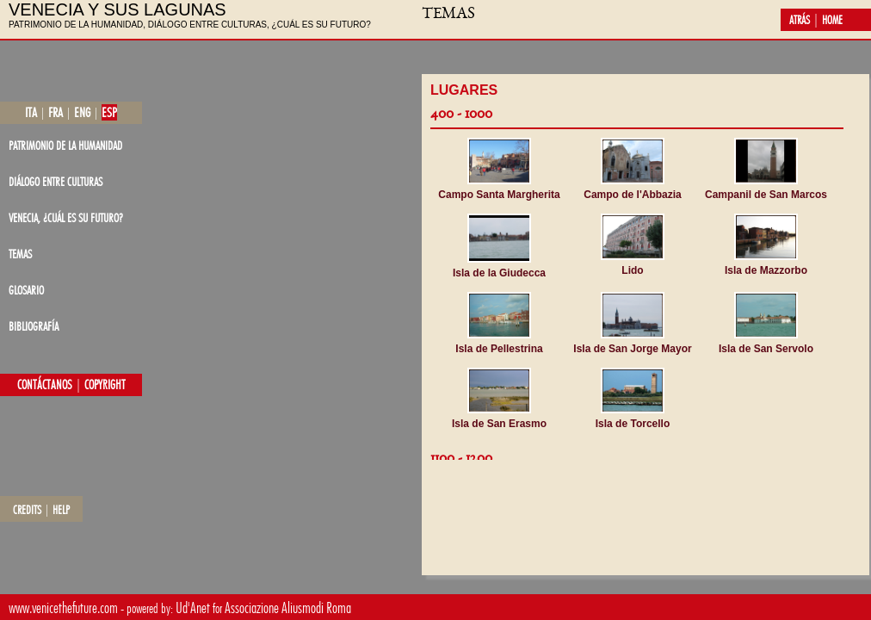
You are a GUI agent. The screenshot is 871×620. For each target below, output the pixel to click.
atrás (799, 20)
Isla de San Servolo (766, 349)
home (832, 20)
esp (109, 112)
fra (55, 112)
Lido (632, 270)
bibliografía (34, 326)
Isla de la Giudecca (499, 273)
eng (82, 112)
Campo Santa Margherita (498, 195)
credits (27, 510)
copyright (105, 385)
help (61, 510)
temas (20, 253)
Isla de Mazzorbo (766, 270)
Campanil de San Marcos (766, 195)
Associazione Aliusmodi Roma (288, 607)
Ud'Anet (193, 607)
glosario (26, 289)
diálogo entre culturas (55, 181)
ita (31, 112)
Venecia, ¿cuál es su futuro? (66, 217)
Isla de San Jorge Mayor (632, 349)
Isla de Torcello (633, 424)
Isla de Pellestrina (498, 349)
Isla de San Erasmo (499, 424)
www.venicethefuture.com (63, 607)
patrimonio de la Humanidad (65, 145)
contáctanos (44, 385)
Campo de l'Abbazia (633, 195)
